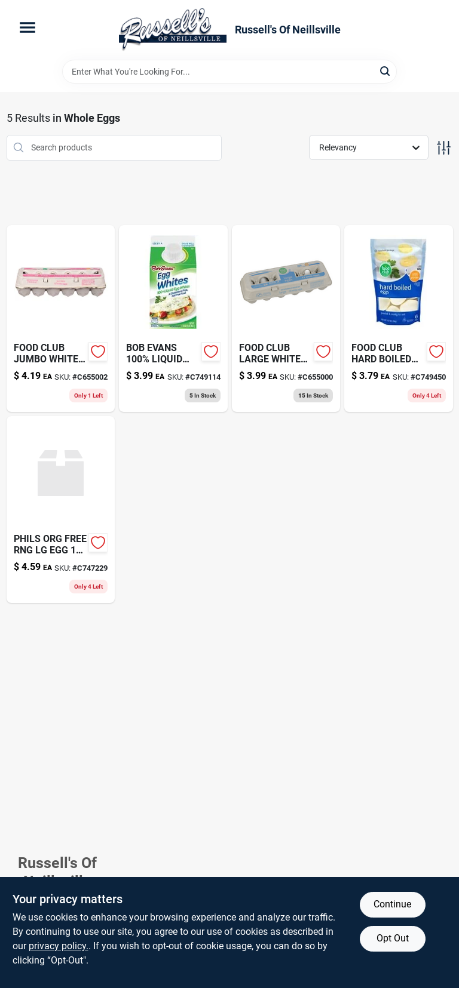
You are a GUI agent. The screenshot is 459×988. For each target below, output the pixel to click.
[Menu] (27, 27)
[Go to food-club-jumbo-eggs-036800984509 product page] (61, 318)
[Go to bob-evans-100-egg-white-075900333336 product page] (173, 318)
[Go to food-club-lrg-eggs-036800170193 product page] (286, 318)
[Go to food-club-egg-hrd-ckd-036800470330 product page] (398, 318)
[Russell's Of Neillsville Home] (173, 29)
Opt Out (393, 938)
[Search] (385, 71)
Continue (392, 904)
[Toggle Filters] (444, 148)
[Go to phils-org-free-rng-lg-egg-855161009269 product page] (61, 509)
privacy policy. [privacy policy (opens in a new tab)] (58, 946)
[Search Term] (229, 72)
